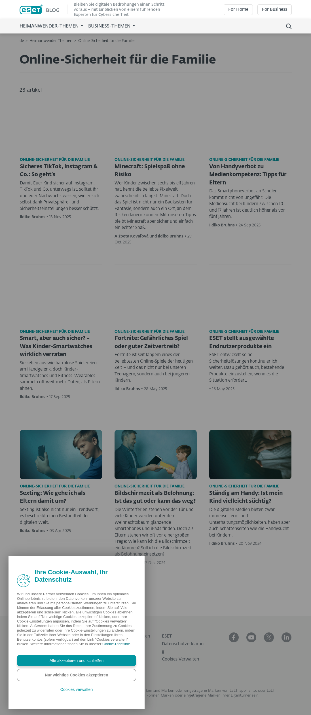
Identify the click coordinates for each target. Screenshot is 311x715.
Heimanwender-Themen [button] (50, 26)
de (22, 41)
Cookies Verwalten (180, 659)
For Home (238, 9)
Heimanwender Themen (50, 41)
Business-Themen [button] (110, 26)
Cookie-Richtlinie (116, 644)
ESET (167, 636)
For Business (274, 9)
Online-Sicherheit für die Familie (106, 41)
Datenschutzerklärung (183, 648)
